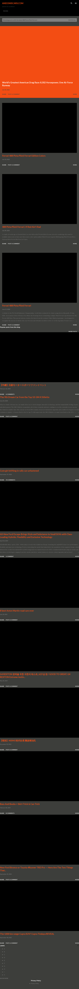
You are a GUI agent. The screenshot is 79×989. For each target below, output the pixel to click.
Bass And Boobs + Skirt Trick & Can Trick (20, 804)
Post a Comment (14, 94)
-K (4, 975)
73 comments (10, 480)
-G (4, 966)
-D (4, 957)
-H (4, 969)
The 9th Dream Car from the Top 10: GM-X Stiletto (24, 397)
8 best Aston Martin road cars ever (17, 610)
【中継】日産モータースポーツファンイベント (23, 385)
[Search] (71, 3)
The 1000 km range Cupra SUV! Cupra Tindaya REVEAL (27, 934)
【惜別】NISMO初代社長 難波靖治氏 (18, 740)
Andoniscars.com (12, 3)
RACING (5, 11)
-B (4, 951)
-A (4, 949)
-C (4, 954)
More (75, 94)
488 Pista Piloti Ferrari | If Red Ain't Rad (21, 227)
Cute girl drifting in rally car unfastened (19, 470)
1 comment (10, 556)
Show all (72, 20)
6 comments (10, 394)
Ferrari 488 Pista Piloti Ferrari (16, 305)
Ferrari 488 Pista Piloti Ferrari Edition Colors (23, 155)
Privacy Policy (35, 983)
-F (4, 963)
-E (4, 960)
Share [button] (4, 94)
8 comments (10, 813)
